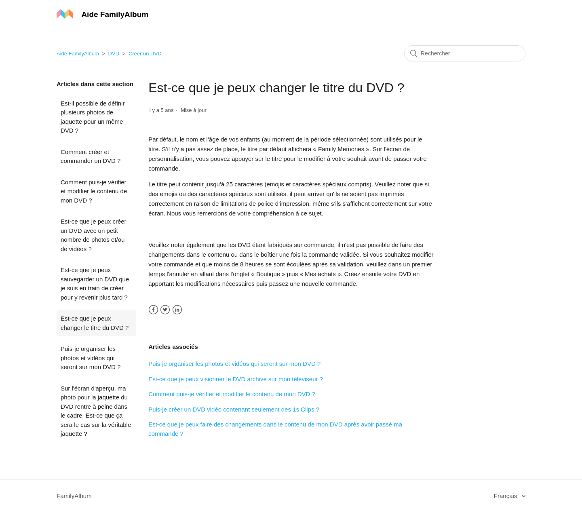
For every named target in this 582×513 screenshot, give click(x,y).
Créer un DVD (145, 54)
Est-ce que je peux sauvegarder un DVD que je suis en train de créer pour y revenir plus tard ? (95, 283)
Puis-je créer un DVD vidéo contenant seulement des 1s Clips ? (233, 409)
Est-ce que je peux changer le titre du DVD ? (95, 323)
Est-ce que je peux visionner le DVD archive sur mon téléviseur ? (235, 379)
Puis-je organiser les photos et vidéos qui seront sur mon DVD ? (90, 357)
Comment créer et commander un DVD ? (90, 156)
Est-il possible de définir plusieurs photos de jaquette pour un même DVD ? (92, 117)
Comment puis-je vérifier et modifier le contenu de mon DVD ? (94, 191)
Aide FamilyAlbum (78, 54)
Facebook (153, 310)
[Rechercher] (464, 53)
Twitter (165, 310)
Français (506, 495)
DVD (113, 54)
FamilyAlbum (74, 495)
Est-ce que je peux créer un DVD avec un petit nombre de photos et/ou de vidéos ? (94, 235)
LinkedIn (177, 310)
